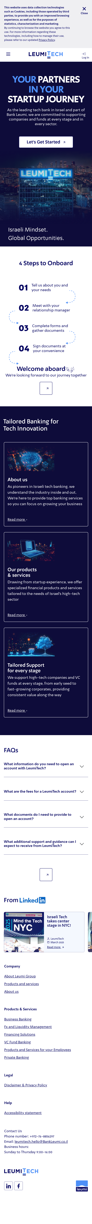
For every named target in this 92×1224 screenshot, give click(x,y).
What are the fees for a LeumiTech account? (40, 791)
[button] (46, 388)
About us (11, 992)
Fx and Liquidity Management (28, 1027)
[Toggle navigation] (8, 54)
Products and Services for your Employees (37, 1050)
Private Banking (16, 1057)
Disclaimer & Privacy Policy (25, 1085)
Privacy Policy (47, 40)
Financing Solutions (19, 1034)
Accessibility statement (23, 1113)
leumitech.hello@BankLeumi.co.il (41, 1142)
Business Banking (18, 1019)
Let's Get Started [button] (46, 142)
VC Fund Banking (17, 1042)
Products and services (21, 984)
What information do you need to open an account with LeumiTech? (39, 766)
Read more (17, 519)
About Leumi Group (20, 976)
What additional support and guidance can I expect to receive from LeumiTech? (40, 844)
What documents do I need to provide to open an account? (37, 817)
